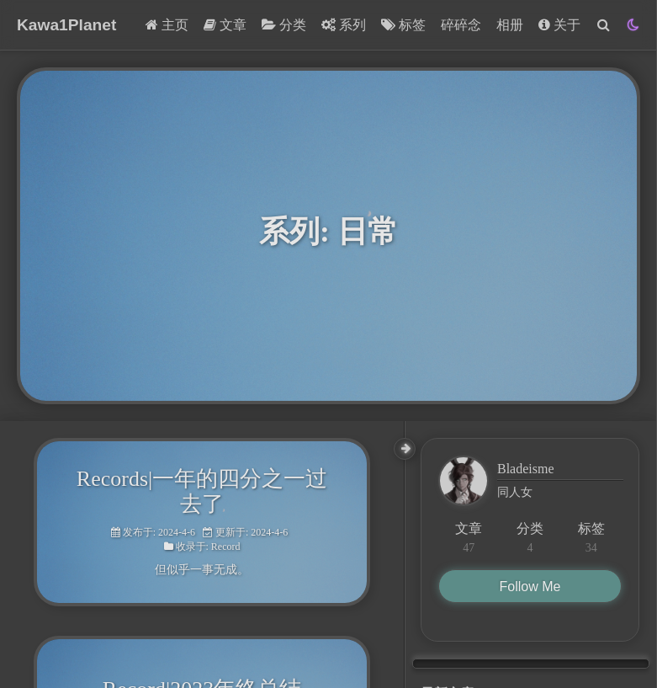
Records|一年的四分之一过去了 (202, 491)
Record (226, 546)
